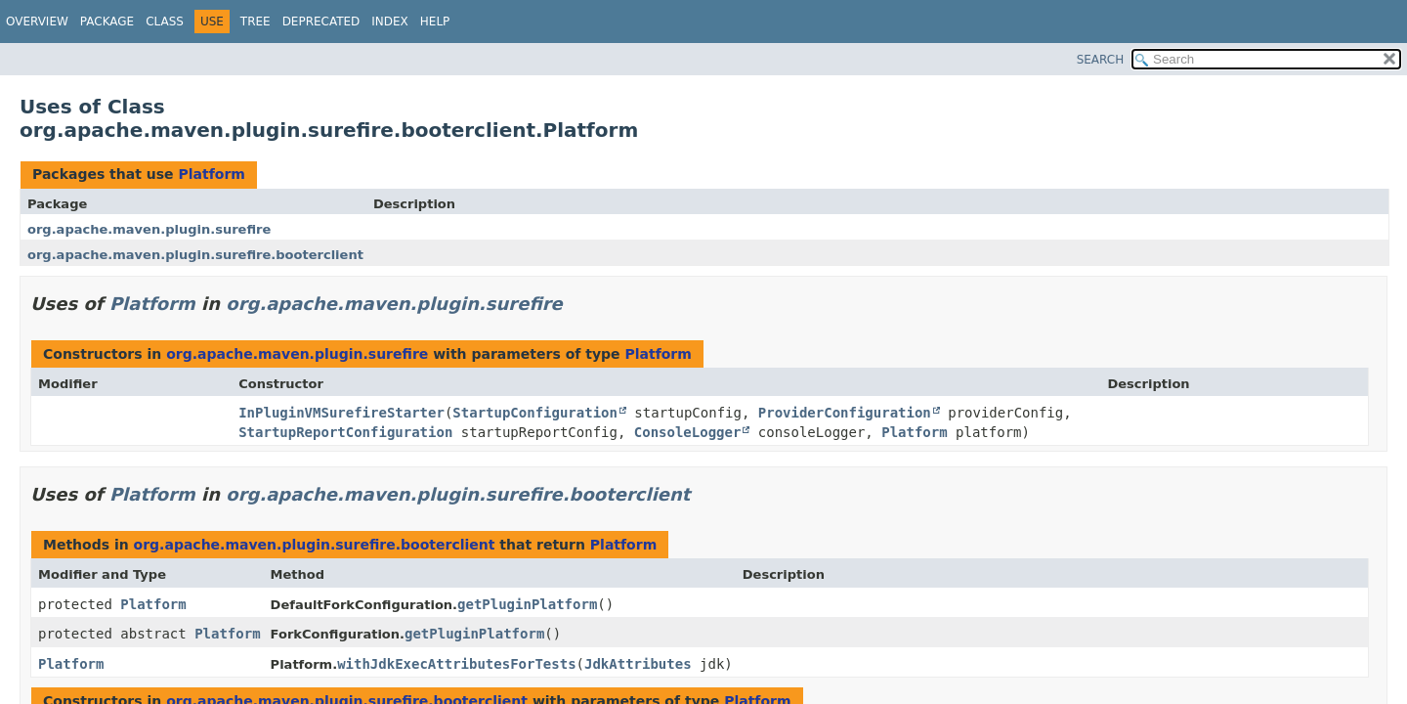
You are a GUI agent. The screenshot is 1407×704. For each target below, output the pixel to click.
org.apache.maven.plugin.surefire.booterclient (195, 254)
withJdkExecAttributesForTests (456, 664)
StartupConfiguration (535, 412)
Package (107, 21)
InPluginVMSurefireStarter (341, 412)
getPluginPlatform (527, 604)
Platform (211, 174)
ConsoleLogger (688, 432)
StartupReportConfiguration (345, 432)
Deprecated (321, 21)
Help (435, 21)
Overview (37, 21)
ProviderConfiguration (844, 412)
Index (389, 21)
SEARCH (1101, 59)
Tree (255, 21)
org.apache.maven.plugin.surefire (149, 229)
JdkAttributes (638, 664)
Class (165, 21)
